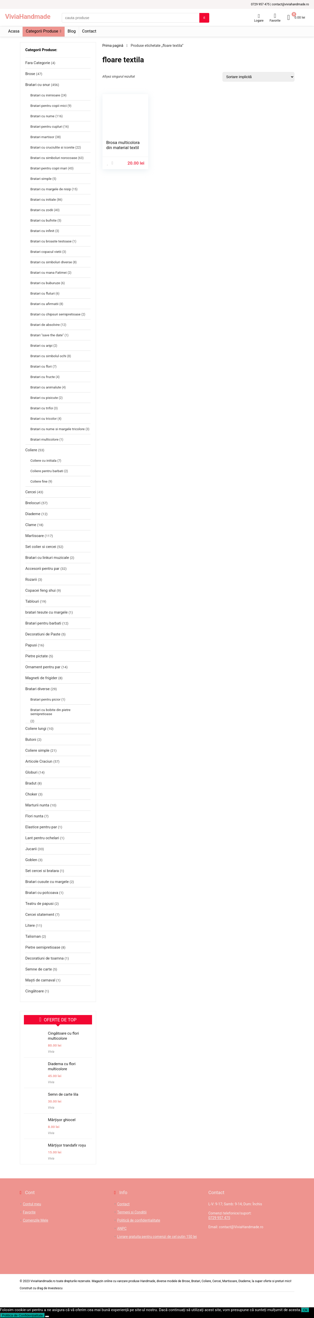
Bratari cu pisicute (44, 398)
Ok (305, 1310)
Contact (89, 31)
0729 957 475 (219, 1218)
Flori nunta (34, 816)
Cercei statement (39, 914)
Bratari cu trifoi (42, 408)
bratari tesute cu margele (46, 612)
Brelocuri (32, 503)
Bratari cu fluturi (43, 293)
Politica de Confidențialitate (22, 1315)
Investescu (55, 1288)
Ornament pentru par (43, 667)
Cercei (30, 492)
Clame (30, 525)
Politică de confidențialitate (138, 1220)
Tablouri (32, 601)
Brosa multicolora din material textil (123, 145)
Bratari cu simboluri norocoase (54, 158)
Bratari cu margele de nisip (51, 189)
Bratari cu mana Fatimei (49, 272)
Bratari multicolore (45, 439)
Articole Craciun (38, 761)
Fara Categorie (37, 63)
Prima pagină (112, 46)
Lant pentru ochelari (42, 838)
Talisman (33, 936)
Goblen (31, 860)
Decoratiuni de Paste (43, 634)
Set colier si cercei (40, 546)
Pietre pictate (36, 656)
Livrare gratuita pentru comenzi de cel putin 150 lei (157, 1237)
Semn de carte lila (63, 1094)
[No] (47, 1316)
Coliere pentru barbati (47, 471)
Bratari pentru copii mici (49, 106)
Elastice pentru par (41, 827)
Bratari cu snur (37, 84)
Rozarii (31, 579)
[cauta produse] (204, 18)
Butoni (30, 739)
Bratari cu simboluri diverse (51, 262)
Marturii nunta (37, 805)
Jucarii (31, 849)
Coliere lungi (35, 728)
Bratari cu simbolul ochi (48, 356)
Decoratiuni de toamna (44, 958)
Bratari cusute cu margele (47, 881)
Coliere (31, 450)
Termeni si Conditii (132, 1212)
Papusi (31, 645)
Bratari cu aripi (42, 345)
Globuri (31, 772)
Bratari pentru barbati (43, 623)
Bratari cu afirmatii (44, 304)
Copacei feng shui (40, 590)
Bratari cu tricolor (44, 418)
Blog (72, 31)
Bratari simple (41, 179)
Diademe (32, 514)
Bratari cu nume (43, 116)
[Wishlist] (275, 15)
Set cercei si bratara (42, 870)
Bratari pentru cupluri (47, 126)
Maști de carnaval (40, 980)
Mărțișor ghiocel (62, 1120)
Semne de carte (38, 969)
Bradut (31, 783)
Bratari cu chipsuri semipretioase (56, 314)
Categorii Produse (42, 31)
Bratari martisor (42, 137)
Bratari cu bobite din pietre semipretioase (51, 712)
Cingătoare (34, 991)
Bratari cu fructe (43, 377)
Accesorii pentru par (42, 568)
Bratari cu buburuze (45, 283)
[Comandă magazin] (258, 77)
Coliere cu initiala (44, 460)
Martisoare (34, 535)
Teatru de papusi (39, 903)
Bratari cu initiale (43, 199)
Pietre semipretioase (42, 947)
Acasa (13, 31)
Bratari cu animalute (46, 387)
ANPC (122, 1228)
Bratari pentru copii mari (49, 168)
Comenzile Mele (35, 1220)
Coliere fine (39, 481)
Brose (30, 73)
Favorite (29, 1212)
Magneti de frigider (41, 678)
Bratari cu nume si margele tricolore (58, 429)
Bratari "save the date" (47, 335)
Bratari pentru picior (46, 699)
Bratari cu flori (41, 366)
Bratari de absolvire (45, 325)
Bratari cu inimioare (45, 95)
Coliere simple (37, 750)
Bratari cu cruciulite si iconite (52, 147)
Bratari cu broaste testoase (51, 241)
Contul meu (32, 1204)
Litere (30, 925)
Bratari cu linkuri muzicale (47, 557)
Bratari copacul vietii (46, 252)
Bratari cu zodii (42, 210)
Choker (31, 794)
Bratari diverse (37, 689)
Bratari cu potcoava (41, 892)
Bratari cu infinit (42, 231)
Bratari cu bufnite (44, 220)
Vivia (51, 1051)
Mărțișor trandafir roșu (67, 1145)
